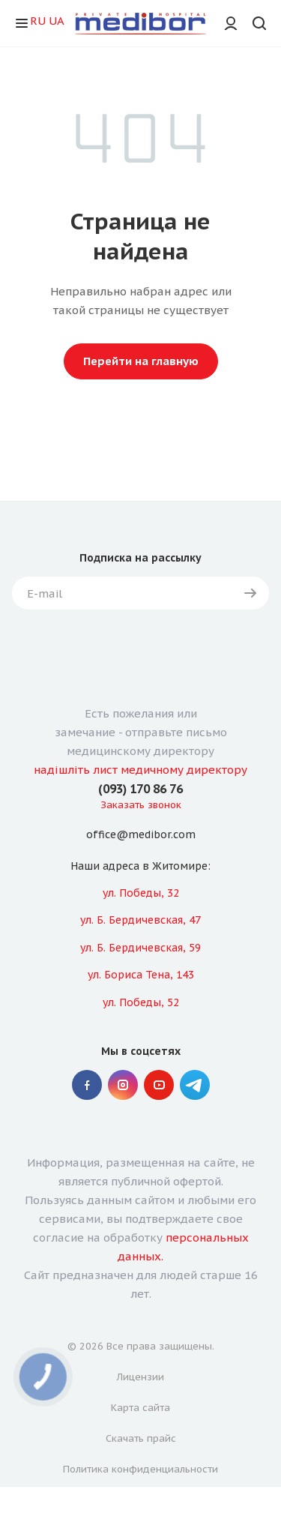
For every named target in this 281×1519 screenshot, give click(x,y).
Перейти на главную (141, 361)
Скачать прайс (141, 1438)
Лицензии (140, 1377)
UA (56, 20)
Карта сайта (140, 1407)
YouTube (159, 1085)
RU (38, 20)
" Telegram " (195, 1085)
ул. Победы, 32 (141, 893)
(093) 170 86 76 (140, 788)
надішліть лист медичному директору (140, 769)
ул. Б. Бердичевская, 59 (140, 947)
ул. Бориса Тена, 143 (141, 974)
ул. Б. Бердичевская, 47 (140, 920)
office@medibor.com (141, 835)
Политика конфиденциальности (140, 1469)
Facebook (87, 1085)
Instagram (123, 1085)
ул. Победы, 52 (141, 1002)
